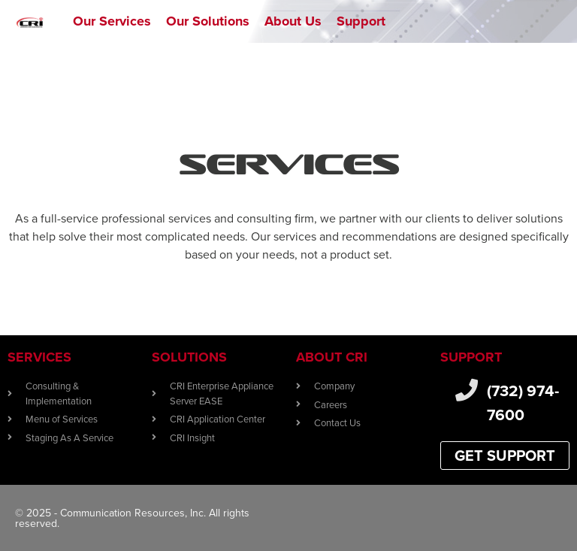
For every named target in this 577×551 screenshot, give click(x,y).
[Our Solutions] (208, 21)
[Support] (361, 21)
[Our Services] (112, 21)
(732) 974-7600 (523, 402)
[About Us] (293, 21)
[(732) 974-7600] (466, 390)
